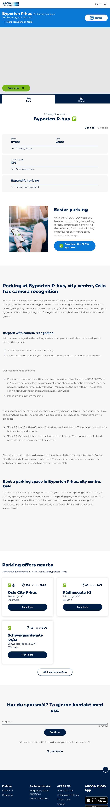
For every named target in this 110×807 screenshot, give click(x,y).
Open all (90, 127)
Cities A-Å (7, 790)
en (98, 4)
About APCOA (65, 790)
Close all (103, 127)
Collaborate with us (68, 795)
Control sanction (39, 798)
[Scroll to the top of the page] (105, 769)
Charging (7, 795)
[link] (55, 751)
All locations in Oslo (55, 672)
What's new (64, 799)
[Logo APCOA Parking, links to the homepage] (11, 4)
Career (61, 804)
